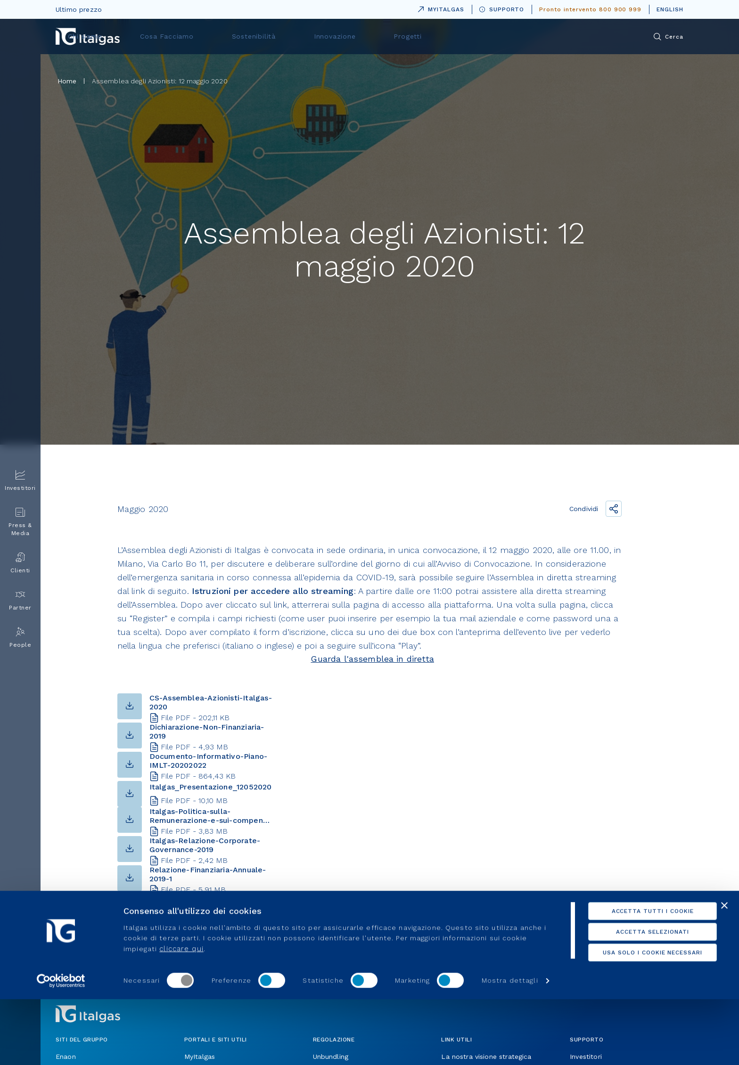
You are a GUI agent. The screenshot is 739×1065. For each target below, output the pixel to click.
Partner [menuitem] (20, 600)
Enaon (66, 1056)
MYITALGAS (439, 8)
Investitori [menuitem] (20, 480)
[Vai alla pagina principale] (88, 36)
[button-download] (129, 725)
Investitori (586, 1056)
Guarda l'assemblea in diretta (372, 659)
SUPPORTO (502, 9)
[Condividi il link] (614, 509)
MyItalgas (199, 1056)
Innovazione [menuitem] (464, 36)
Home (67, 81)
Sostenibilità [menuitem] (395, 36)
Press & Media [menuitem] (20, 522)
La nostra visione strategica (486, 1056)
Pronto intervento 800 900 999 (590, 9)
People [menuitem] (20, 637)
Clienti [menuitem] (20, 563)
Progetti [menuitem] (525, 36)
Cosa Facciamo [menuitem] (321, 36)
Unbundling (331, 1056)
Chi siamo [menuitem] (251, 36)
